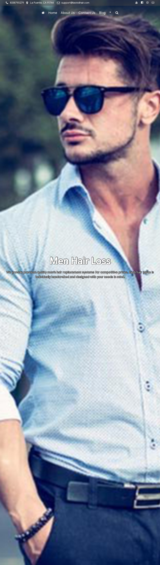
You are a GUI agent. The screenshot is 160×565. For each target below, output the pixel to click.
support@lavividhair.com (75, 2)
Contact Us (86, 13)
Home (52, 13)
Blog (102, 13)
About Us (68, 13)
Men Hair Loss (80, 261)
